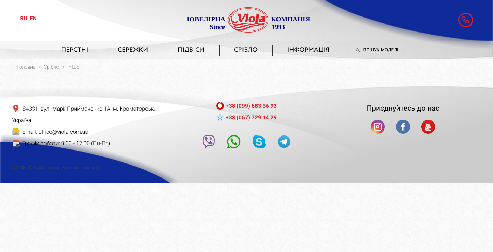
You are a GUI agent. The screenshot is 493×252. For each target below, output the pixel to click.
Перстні (74, 50)
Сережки (133, 50)
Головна (26, 67)
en (33, 18)
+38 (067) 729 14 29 (251, 117)
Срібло (246, 50)
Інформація (308, 50)
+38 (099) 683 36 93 (251, 106)
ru (24, 18)
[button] (465, 20)
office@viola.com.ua (63, 131)
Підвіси (191, 50)
